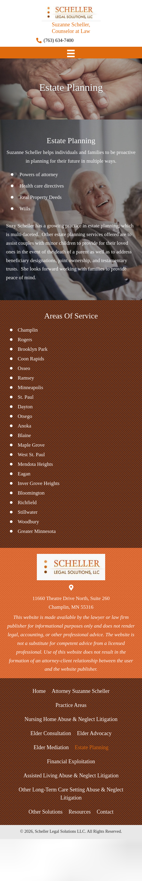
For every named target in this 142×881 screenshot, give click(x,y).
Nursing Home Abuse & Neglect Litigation (71, 719)
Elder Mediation (51, 747)
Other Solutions (45, 812)
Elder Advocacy (94, 733)
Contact (105, 812)
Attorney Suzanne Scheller (81, 691)
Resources (80, 812)
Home (39, 691)
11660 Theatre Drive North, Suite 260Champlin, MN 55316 (71, 603)
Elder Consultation (51, 733)
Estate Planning (91, 747)
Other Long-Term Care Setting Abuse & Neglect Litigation (71, 794)
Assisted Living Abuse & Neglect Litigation (70, 776)
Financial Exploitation (71, 761)
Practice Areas (70, 705)
